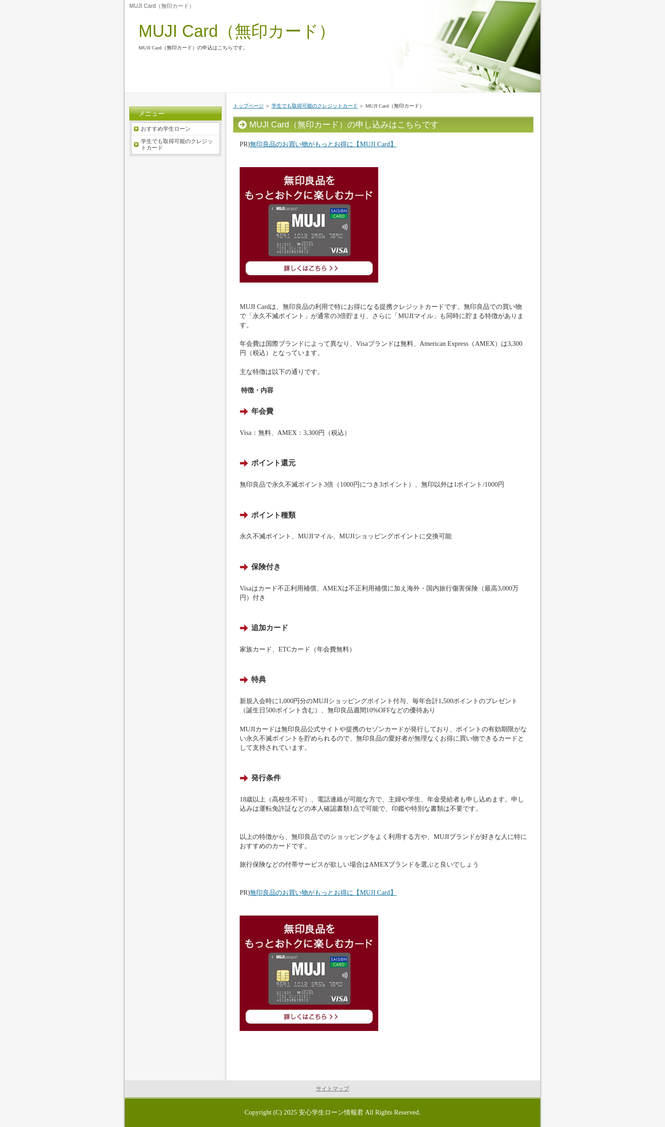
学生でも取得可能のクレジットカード (315, 105)
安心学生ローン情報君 (331, 1112)
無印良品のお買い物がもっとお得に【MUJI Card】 (323, 144)
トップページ (248, 105)
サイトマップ (332, 1088)
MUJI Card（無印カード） (237, 31)
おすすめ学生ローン (166, 129)
